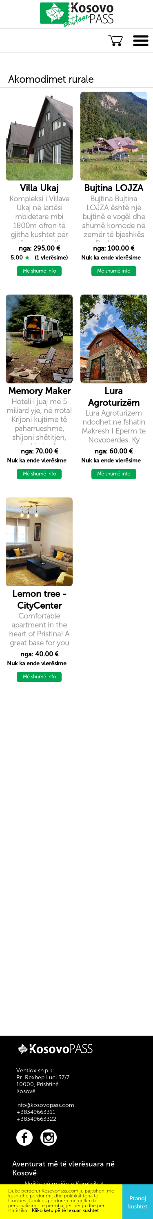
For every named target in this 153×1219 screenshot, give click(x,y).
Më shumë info (39, 271)
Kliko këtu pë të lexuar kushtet (65, 1210)
